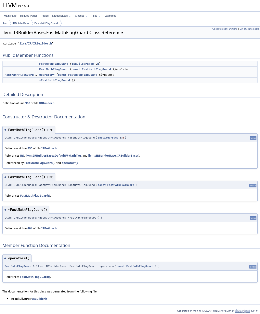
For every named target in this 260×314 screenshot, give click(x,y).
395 (29, 148)
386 (27, 103)
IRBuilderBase (20, 23)
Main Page (10, 15)
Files (96, 15)
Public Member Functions (224, 28)
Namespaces (61, 15)
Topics (45, 15)
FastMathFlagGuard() (39, 163)
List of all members (249, 28)
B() (22, 155)
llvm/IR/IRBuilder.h (36, 43)
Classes (81, 15)
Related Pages (28, 15)
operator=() (70, 163)
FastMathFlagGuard (46, 23)
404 (29, 228)
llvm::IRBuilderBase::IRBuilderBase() (113, 155)
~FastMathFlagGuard (54, 80)
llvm (5, 23)
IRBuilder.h (46, 103)
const (76, 69)
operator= (47, 75)
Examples (110, 15)
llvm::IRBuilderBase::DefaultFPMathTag (53, 155)
